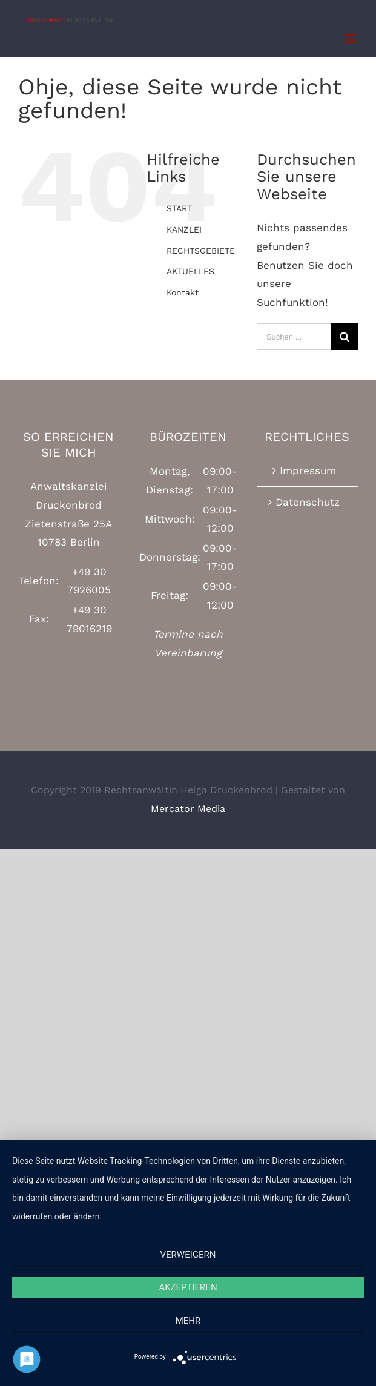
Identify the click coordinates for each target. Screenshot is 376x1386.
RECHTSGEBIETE (201, 251)
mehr (188, 1320)
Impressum (308, 470)
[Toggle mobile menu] (351, 38)
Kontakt (183, 292)
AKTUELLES (190, 271)
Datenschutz (307, 502)
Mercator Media (188, 808)
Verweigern (188, 1254)
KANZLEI (184, 229)
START (179, 208)
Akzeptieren (188, 1287)
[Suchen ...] (294, 336)
